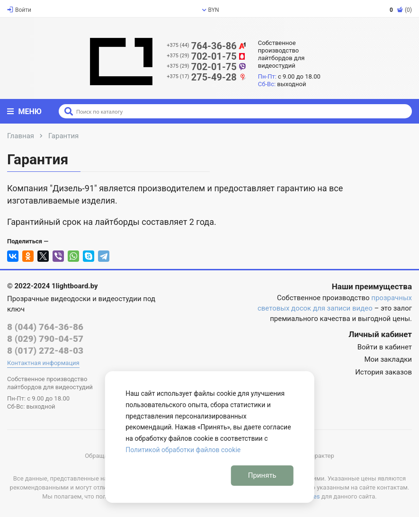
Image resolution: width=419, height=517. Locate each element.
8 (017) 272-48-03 (45, 350)
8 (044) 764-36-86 (45, 326)
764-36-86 (206, 46)
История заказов (383, 372)
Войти (19, 10)
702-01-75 (206, 56)
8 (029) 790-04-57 (45, 338)
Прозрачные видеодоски (49, 298)
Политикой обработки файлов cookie (183, 450)
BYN (210, 10)
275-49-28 (206, 77)
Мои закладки (388, 359)
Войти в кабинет (384, 347)
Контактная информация (43, 362)
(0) (401, 10)
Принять (262, 475)
